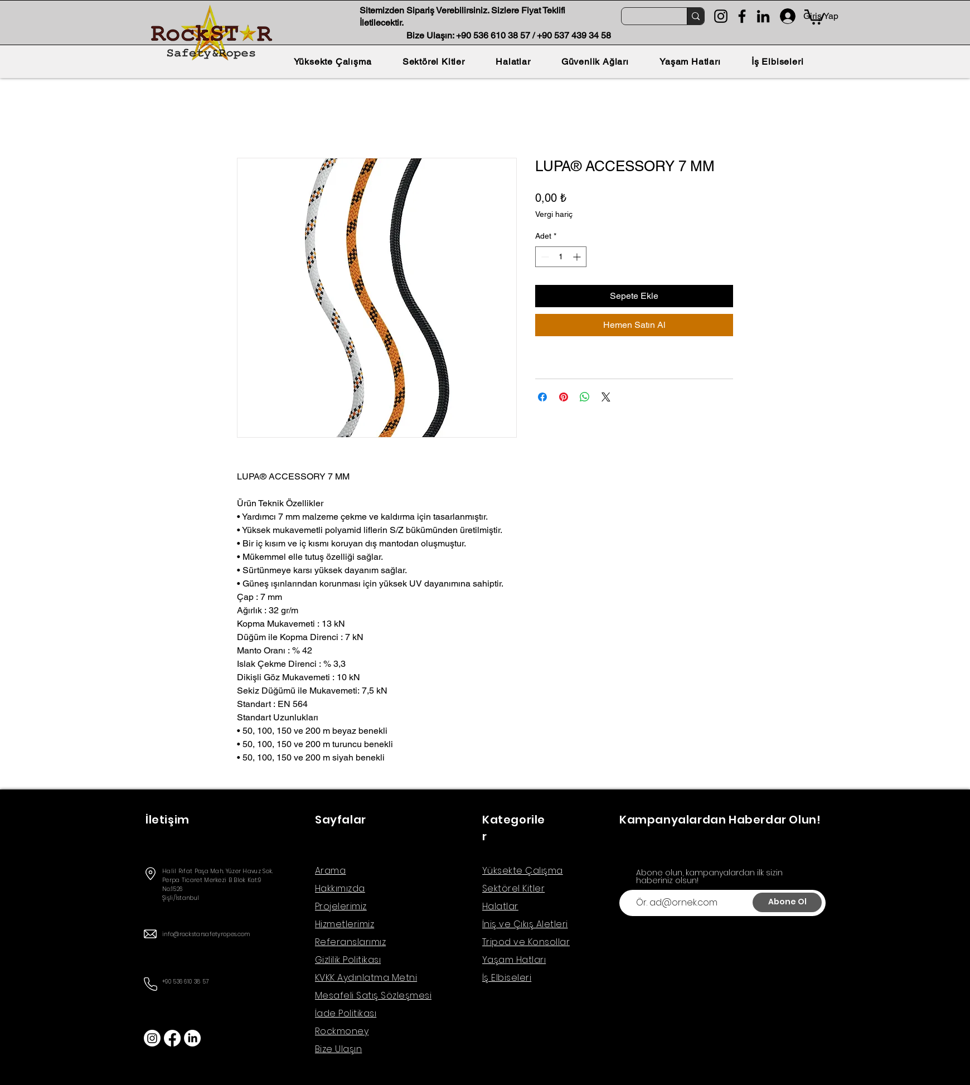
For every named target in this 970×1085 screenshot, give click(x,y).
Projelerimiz (341, 906)
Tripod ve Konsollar (526, 942)
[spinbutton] (561, 257)
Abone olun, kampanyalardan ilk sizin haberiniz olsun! (709, 876)
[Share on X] (606, 397)
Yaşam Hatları (514, 959)
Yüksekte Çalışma (522, 870)
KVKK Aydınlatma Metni (366, 977)
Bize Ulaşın (338, 1049)
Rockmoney (341, 1031)
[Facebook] (742, 16)
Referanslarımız (350, 942)
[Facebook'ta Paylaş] (542, 397)
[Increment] (578, 257)
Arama (330, 870)
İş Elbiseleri (506, 977)
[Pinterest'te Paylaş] (563, 397)
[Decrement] (544, 257)
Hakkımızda (340, 888)
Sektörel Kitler (513, 888)
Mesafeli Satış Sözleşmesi (373, 995)
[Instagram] (721, 16)
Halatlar (500, 906)
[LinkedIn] (763, 16)
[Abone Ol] (787, 902)
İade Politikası (345, 1013)
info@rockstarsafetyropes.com (206, 934)
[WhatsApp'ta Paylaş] (584, 397)
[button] (814, 16)
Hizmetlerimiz (344, 924)
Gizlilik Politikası (348, 959)
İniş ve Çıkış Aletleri (525, 924)
